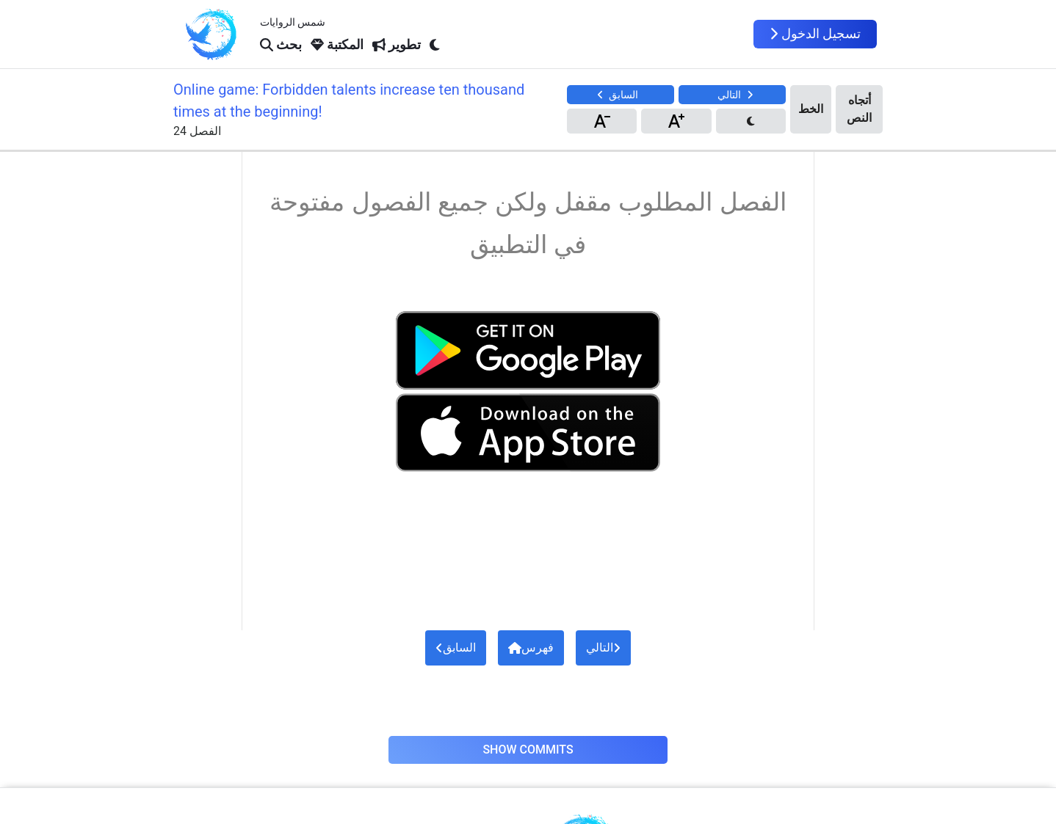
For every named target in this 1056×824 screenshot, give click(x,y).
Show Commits (527, 749)
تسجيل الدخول (815, 33)
